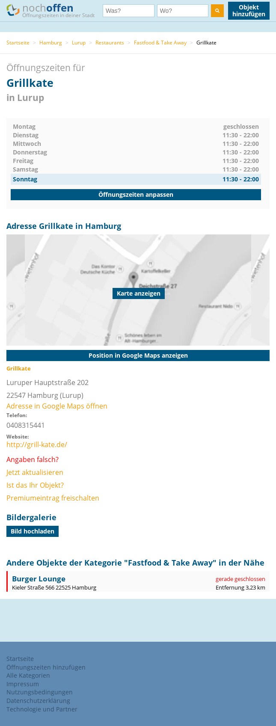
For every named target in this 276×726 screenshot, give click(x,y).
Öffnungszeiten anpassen (135, 194)
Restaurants (109, 42)
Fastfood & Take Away (160, 42)
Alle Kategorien (28, 675)
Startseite (18, 42)
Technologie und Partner (41, 709)
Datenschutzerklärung (38, 700)
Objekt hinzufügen (248, 10)
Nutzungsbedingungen (39, 692)
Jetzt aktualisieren (34, 472)
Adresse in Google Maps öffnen (56, 406)
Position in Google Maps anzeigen (138, 355)
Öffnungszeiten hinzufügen (46, 667)
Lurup (79, 42)
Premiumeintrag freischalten (52, 498)
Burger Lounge (38, 579)
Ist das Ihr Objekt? (35, 485)
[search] (217, 10)
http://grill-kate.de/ (36, 444)
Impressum (22, 684)
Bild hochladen (32, 531)
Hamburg (50, 42)
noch (54, 10)
